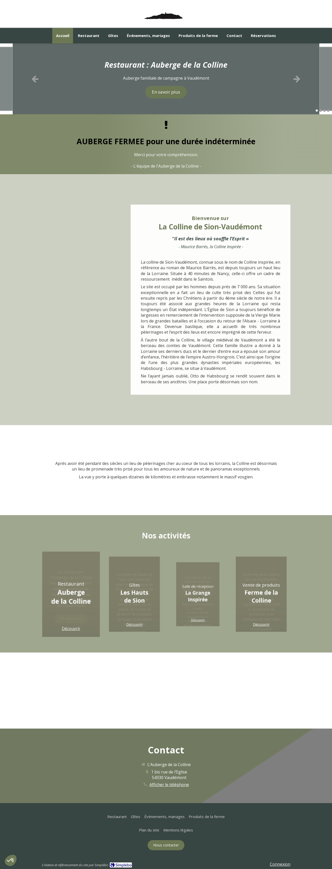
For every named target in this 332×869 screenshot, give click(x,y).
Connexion (280, 864)
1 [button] (317, 110)
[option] (166, 78)
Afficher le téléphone (169, 784)
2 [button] (320, 110)
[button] (71, 594)
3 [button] (324, 110)
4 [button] (328, 110)
